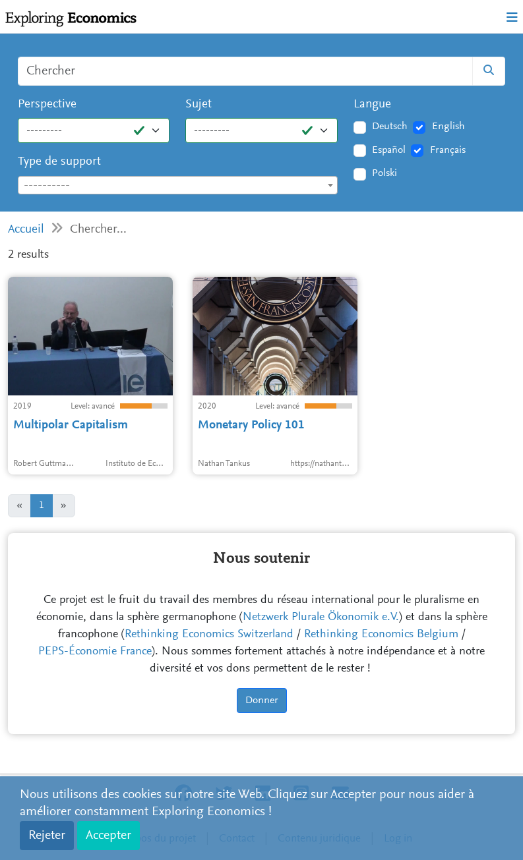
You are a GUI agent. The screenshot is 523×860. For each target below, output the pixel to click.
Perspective (47, 104)
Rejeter (46, 835)
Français (448, 150)
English (448, 126)
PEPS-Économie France (95, 652)
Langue (372, 104)
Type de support (59, 162)
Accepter (108, 835)
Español (389, 150)
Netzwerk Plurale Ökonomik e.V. (321, 617)
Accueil (26, 229)
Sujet (198, 104)
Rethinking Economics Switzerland (209, 635)
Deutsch (390, 126)
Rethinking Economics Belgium (381, 635)
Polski (384, 173)
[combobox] (178, 185)
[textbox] (177, 186)
